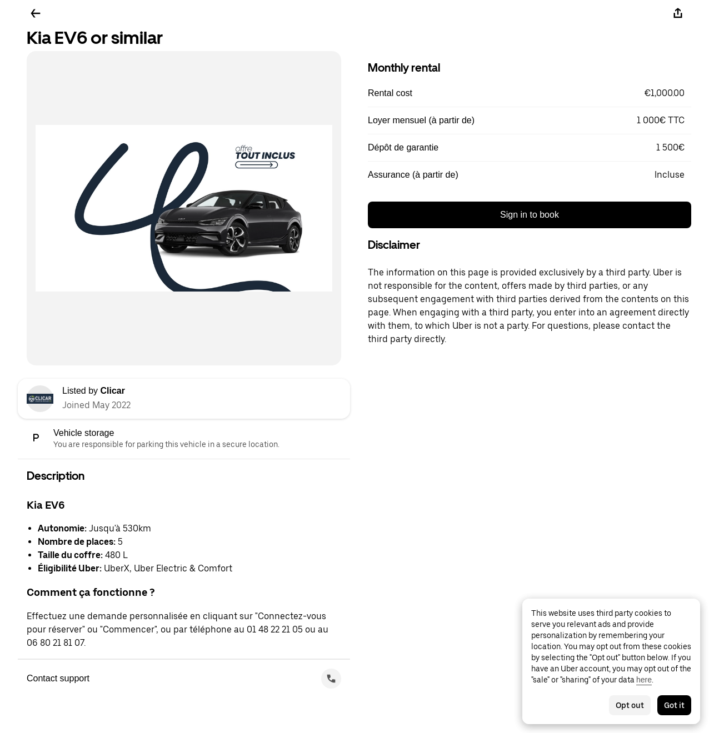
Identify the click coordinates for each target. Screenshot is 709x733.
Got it (674, 705)
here (644, 679)
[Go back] (35, 13)
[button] (529, 93)
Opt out (630, 705)
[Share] (678, 13)
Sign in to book (529, 214)
